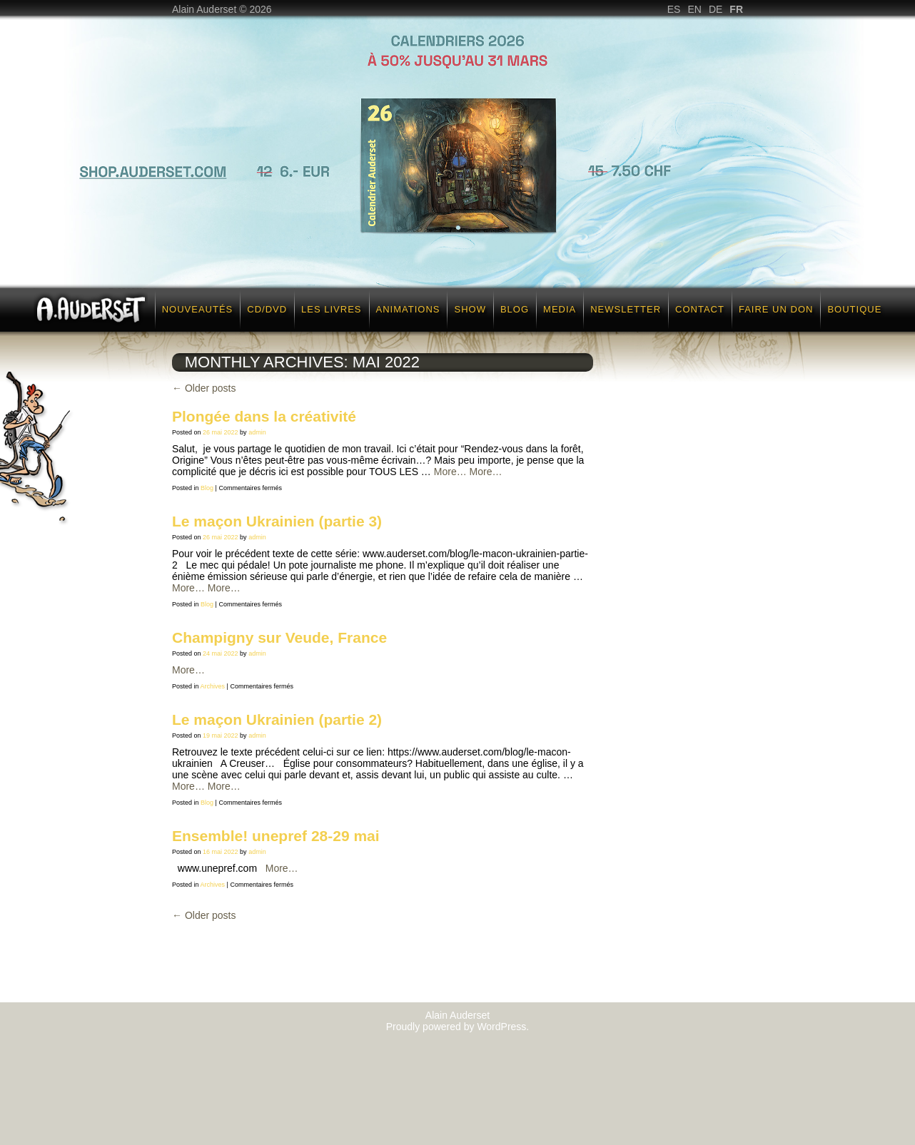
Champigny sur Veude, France (279, 637)
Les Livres (331, 309)
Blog (514, 309)
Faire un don (776, 309)
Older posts (204, 388)
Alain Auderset (457, 1015)
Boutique (854, 309)
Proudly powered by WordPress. (458, 1026)
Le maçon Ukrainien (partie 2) (277, 719)
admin (257, 432)
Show (469, 309)
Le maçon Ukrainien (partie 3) (277, 521)
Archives (213, 686)
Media (559, 309)
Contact (699, 309)
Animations (408, 309)
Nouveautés (197, 309)
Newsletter (625, 309)
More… (450, 471)
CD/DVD (267, 309)
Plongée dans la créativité (264, 416)
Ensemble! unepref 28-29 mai (276, 836)
